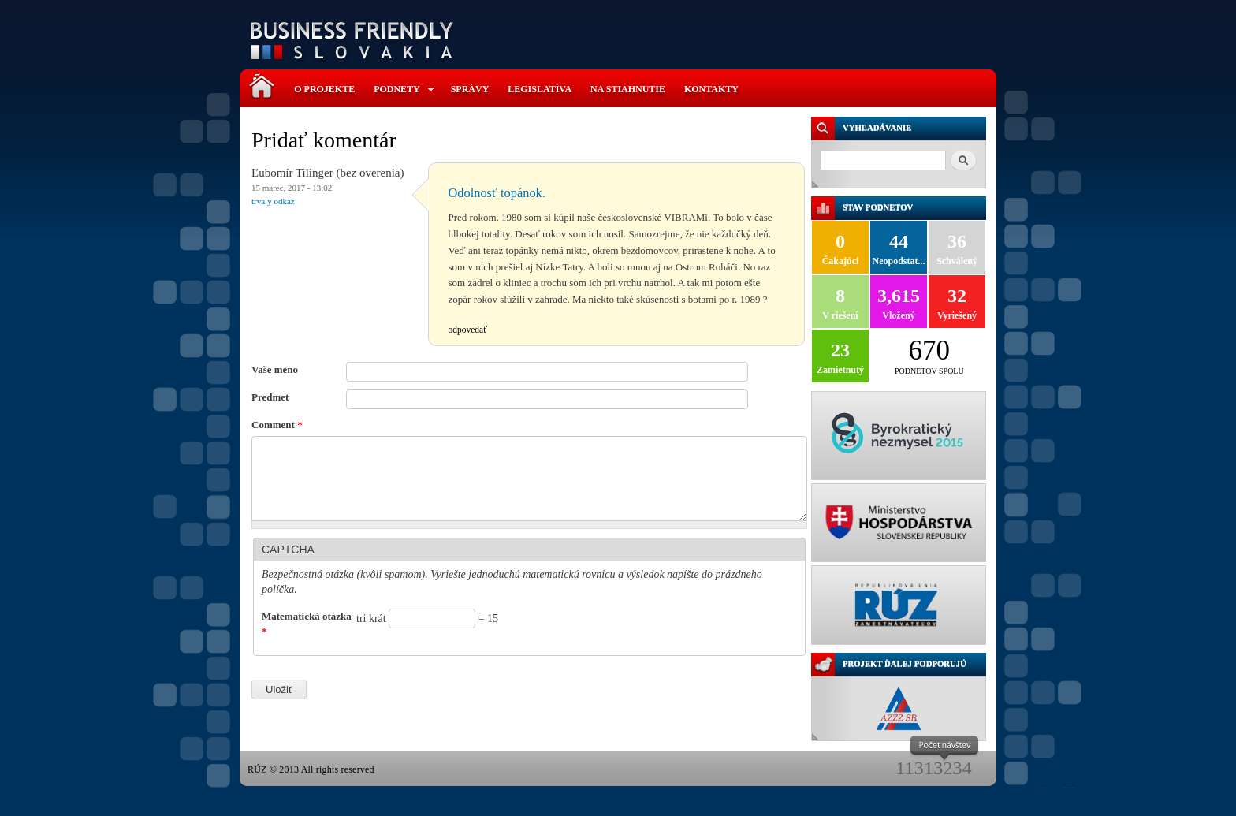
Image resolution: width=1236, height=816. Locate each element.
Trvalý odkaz (273, 201)
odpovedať (468, 329)
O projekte (324, 89)
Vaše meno (274, 369)
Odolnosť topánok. (497, 192)
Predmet (270, 397)
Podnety (399, 89)
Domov (266, 78)
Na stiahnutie (627, 89)
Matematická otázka (307, 624)
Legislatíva (539, 89)
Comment (277, 424)
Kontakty (711, 89)
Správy (470, 89)
